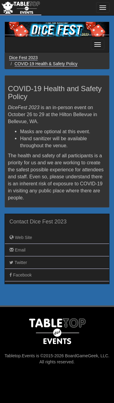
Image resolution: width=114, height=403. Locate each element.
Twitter (18, 262)
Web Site (20, 237)
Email (17, 250)
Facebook (20, 275)
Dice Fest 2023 (23, 57)
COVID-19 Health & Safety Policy (46, 63)
